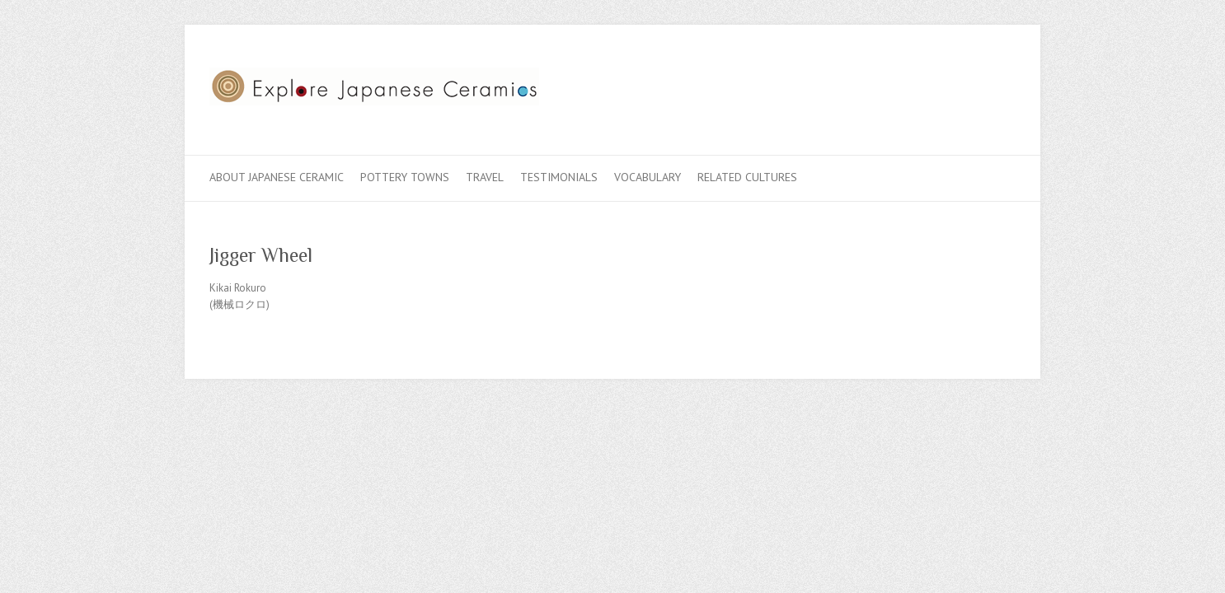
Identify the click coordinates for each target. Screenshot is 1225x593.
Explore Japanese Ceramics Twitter (949, 84)
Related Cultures (747, 177)
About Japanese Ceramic (276, 177)
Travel (485, 177)
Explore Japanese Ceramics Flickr (974, 84)
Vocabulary (647, 177)
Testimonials (559, 177)
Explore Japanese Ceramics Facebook (925, 84)
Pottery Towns (404, 177)
